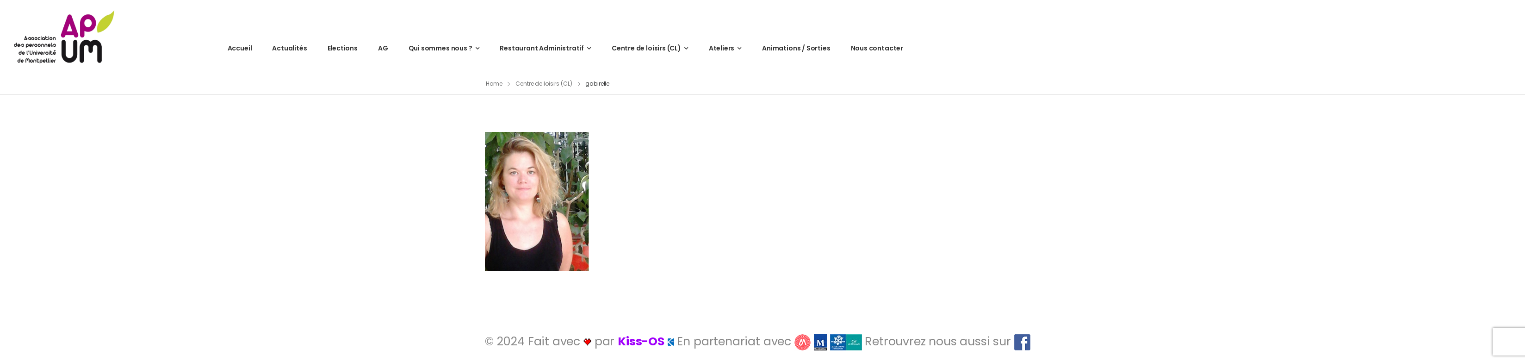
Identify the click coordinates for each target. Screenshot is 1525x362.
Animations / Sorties (796, 48)
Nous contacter (877, 48)
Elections (343, 48)
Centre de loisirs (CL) (646, 48)
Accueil (240, 48)
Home (494, 83)
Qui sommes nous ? (440, 48)
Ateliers (722, 48)
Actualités (289, 48)
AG (383, 48)
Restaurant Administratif (542, 48)
